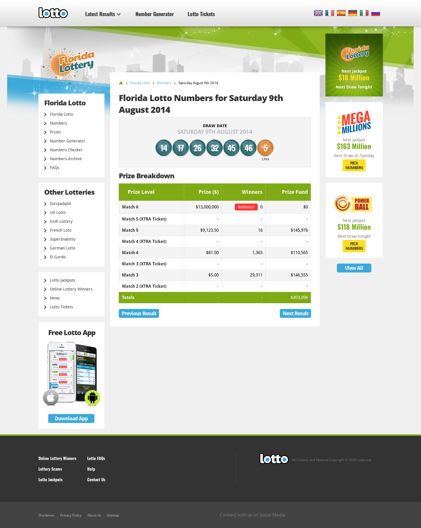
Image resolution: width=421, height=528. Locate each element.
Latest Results (103, 14)
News (55, 298)
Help (91, 469)
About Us (94, 515)
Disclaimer (46, 515)
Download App (71, 418)
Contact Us (96, 479)
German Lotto (62, 248)
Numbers (58, 123)
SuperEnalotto (62, 239)
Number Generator (154, 14)
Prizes (55, 132)
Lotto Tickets (201, 14)
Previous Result (139, 313)
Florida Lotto (61, 114)
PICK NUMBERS (354, 165)
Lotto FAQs (96, 458)
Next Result (295, 313)
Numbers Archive (66, 158)
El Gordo (58, 257)
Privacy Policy (71, 515)
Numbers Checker (66, 150)
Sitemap (113, 515)
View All (354, 268)
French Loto (60, 230)
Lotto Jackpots (62, 280)
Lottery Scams (50, 469)
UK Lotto (58, 212)
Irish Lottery (61, 221)
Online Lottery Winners (71, 289)
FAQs (54, 167)
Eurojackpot (60, 203)
